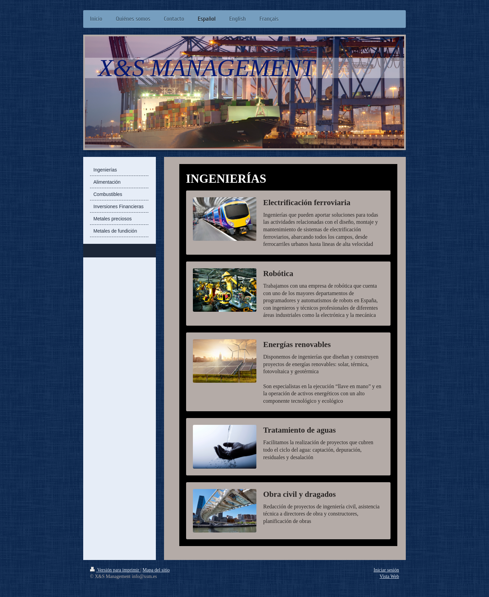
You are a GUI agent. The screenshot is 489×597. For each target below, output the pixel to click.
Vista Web (389, 576)
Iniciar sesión (386, 570)
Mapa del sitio (156, 570)
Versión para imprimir (115, 570)
